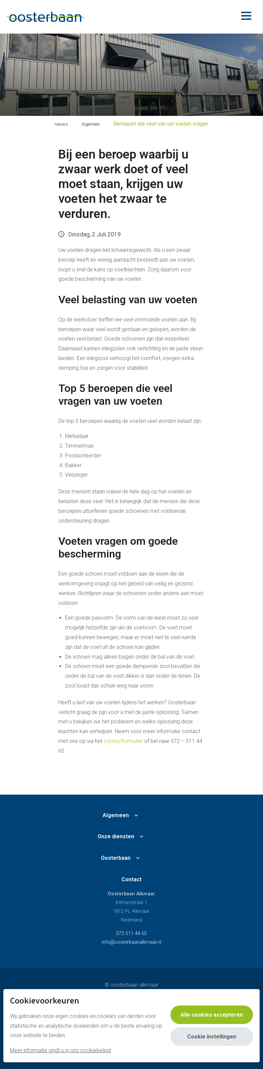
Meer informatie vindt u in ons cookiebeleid (60, 1050)
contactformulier (123, 741)
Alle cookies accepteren (211, 1015)
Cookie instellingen (211, 1036)
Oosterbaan (115, 858)
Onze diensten (116, 836)
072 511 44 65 (131, 933)
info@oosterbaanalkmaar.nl (131, 942)
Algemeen (116, 815)
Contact (131, 879)
